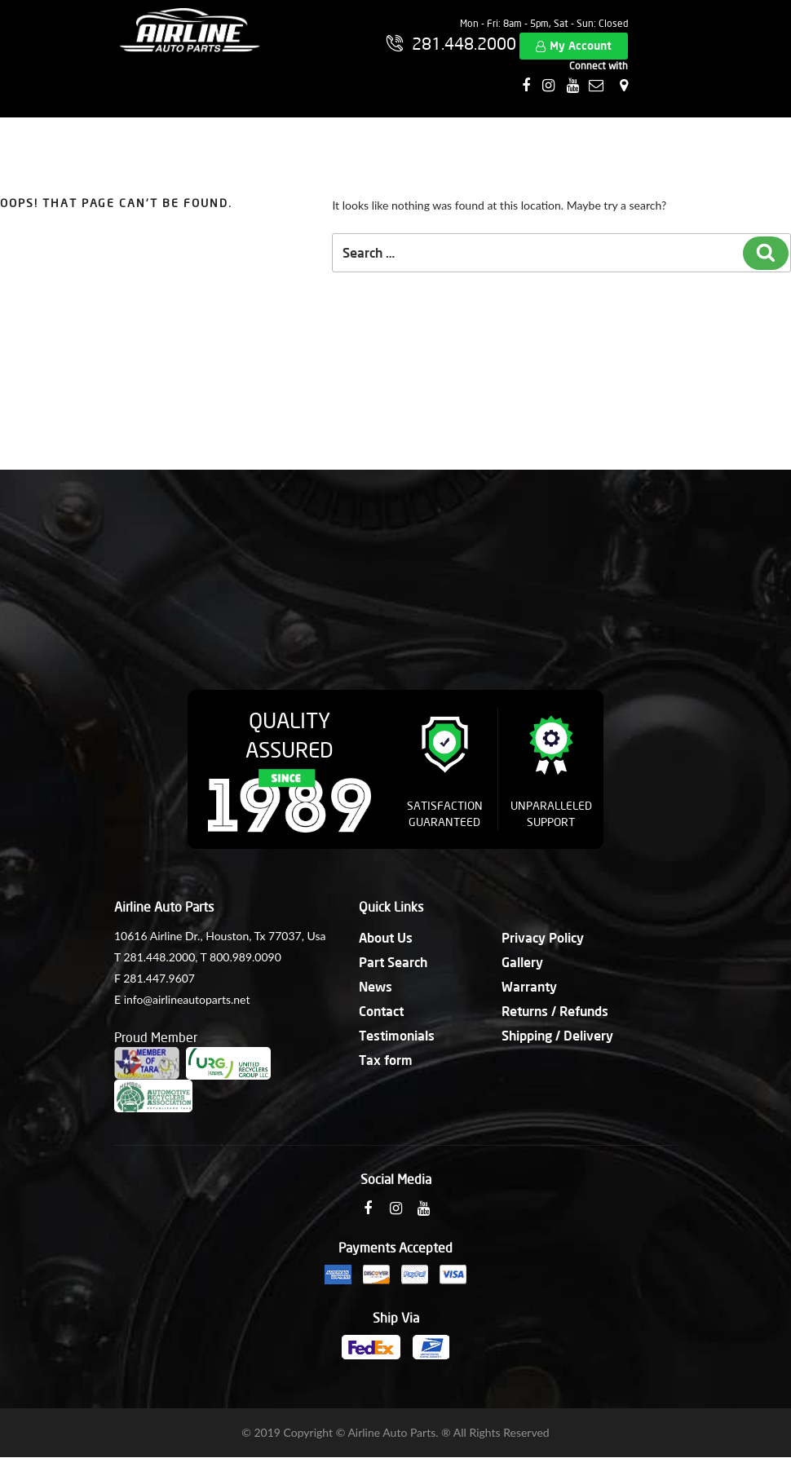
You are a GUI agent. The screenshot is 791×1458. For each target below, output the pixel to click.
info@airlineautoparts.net (187, 999)
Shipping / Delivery (557, 1035)
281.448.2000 (159, 957)
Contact (381, 1010)
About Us (386, 937)
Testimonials (397, 1035)
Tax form (386, 1059)
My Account (581, 45)
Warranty (529, 986)
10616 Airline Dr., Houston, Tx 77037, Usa (219, 936)
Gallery (522, 962)
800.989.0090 (245, 957)
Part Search (393, 962)
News (375, 986)
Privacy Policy (543, 937)
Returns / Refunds (555, 1010)
